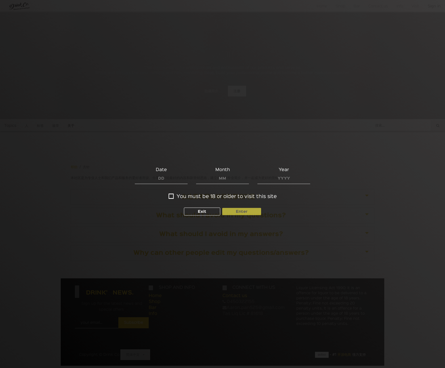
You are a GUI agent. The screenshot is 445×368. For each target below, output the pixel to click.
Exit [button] (202, 211)
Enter (241, 211)
